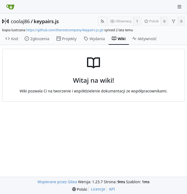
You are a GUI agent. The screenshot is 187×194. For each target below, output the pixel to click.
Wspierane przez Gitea (57, 181)
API (112, 189)
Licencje (98, 189)
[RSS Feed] (102, 21)
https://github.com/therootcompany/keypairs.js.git (64, 30)
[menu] (79, 189)
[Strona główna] (10, 7)
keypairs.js (46, 21)
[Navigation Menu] (179, 7)
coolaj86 (20, 21)
